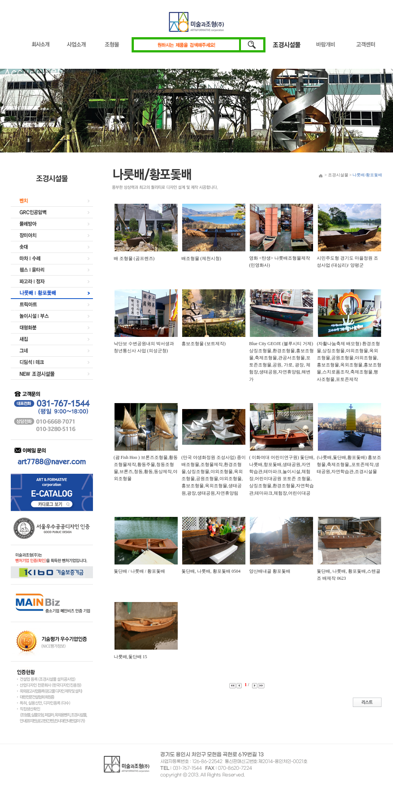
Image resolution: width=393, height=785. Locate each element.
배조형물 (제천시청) (201, 258)
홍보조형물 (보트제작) (203, 343)
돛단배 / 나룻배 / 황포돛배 (139, 571)
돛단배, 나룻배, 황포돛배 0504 (211, 571)
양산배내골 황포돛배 (269, 571)
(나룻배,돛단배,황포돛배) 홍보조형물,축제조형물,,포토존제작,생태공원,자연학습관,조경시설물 (349, 464)
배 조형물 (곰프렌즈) (134, 258)
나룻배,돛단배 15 (130, 656)
